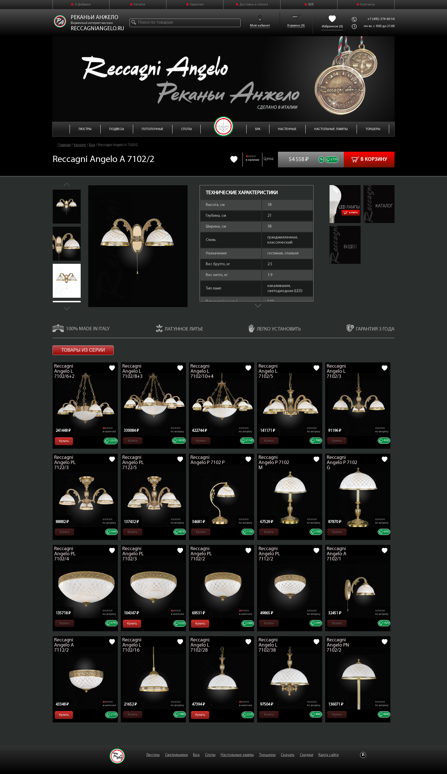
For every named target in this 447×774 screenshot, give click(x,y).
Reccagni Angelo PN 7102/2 (338, 645)
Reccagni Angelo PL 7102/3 (133, 554)
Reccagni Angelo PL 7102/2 (201, 554)
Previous (66, 184)
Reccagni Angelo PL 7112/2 (269, 554)
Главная (64, 145)
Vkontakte (363, 755)
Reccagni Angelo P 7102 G (342, 463)
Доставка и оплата (253, 4)
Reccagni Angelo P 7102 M (274, 463)
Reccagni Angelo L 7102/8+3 (132, 371)
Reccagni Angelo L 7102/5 (268, 371)
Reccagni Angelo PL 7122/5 (133, 463)
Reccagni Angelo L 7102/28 (200, 645)
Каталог (140, 4)
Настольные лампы (237, 755)
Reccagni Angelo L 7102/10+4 (201, 371)
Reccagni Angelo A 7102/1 (336, 554)
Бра (92, 145)
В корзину (369, 160)
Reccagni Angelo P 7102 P (207, 460)
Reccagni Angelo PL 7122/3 (65, 463)
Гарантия (197, 4)
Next (66, 308)
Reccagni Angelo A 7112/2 (64, 645)
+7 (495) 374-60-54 (381, 19)
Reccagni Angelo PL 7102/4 (65, 554)
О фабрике (83, 4)
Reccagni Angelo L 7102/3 (336, 371)
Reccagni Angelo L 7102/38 (268, 645)
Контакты (367, 4)
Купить (351, 213)
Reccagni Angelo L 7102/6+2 (64, 371)
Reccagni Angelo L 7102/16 (131, 645)
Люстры (153, 755)
